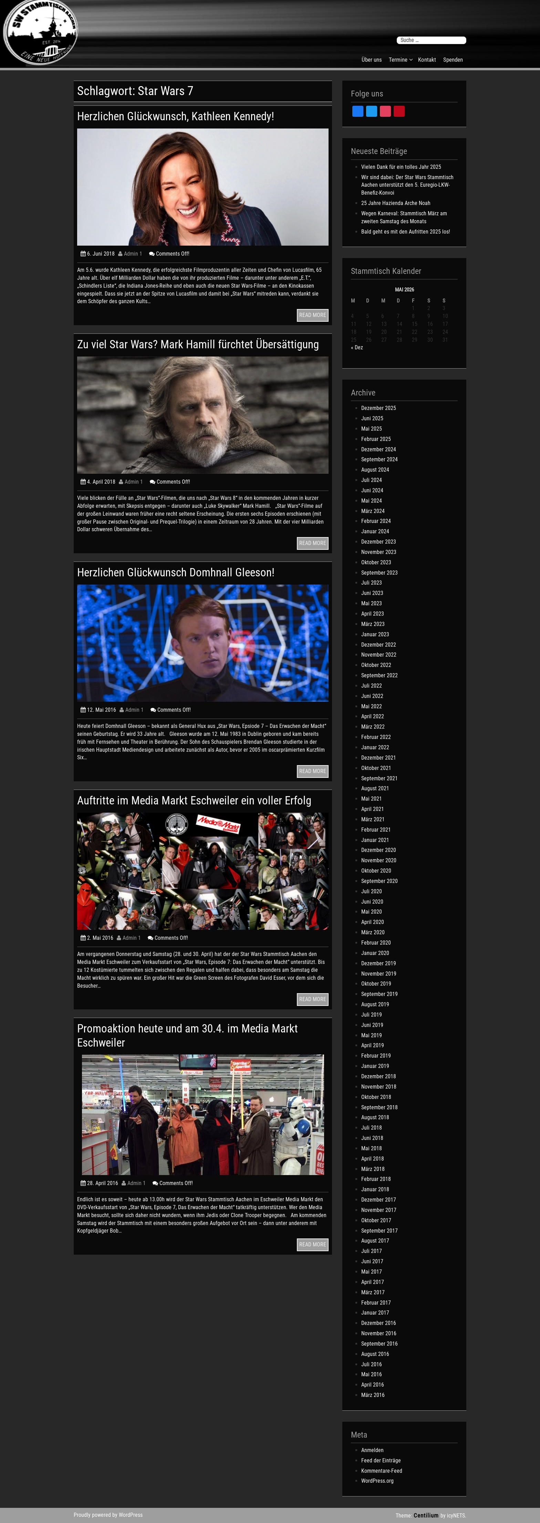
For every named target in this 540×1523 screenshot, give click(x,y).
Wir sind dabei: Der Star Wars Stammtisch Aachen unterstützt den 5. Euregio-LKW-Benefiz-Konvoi (407, 185)
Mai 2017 (371, 1271)
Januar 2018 (375, 1189)
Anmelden (372, 1450)
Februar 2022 (376, 737)
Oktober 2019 (376, 983)
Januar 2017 (375, 1312)
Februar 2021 (376, 829)
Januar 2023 (375, 634)
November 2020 (378, 860)
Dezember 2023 (378, 541)
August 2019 (375, 1004)
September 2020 (379, 881)
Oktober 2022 (376, 665)
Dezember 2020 (378, 850)
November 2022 (378, 654)
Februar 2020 (376, 942)
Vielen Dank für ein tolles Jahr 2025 (401, 167)
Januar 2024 (375, 531)
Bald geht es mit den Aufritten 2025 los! (405, 231)
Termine (398, 59)
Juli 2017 (371, 1251)
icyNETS (456, 1515)
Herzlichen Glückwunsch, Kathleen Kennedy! (187, 116)
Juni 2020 (372, 901)
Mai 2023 (371, 603)
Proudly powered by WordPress (108, 1515)
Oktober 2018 (376, 1097)
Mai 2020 (371, 911)
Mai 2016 (371, 1374)
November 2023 (378, 552)
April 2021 (372, 809)
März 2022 (373, 726)
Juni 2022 (372, 696)
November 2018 (378, 1086)
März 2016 (373, 1395)
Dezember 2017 (378, 1199)
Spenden (453, 59)
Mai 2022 (371, 706)
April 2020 (372, 922)
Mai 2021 (371, 798)
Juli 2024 (371, 480)
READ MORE (312, 315)
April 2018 (372, 1158)
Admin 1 (130, 253)
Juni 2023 (372, 593)
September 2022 (379, 675)
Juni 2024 (372, 490)
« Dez (357, 347)
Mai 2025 (371, 428)
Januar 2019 (375, 1066)
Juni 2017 (372, 1261)
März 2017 (373, 1292)
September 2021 (379, 778)
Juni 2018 (372, 1138)
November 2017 (378, 1210)
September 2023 (379, 572)
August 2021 (375, 788)
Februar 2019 (376, 1055)
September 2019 (379, 994)
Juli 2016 (371, 1364)
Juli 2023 (371, 582)
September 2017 (379, 1230)
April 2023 (372, 613)
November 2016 (378, 1333)
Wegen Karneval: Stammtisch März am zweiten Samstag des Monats (404, 217)
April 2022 (372, 716)
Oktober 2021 (376, 768)
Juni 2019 (372, 1025)
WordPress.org (377, 1481)
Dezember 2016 (378, 1323)
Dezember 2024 (378, 449)
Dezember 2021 (378, 757)
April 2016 (372, 1384)
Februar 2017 (376, 1302)
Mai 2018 (371, 1148)
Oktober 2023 (376, 562)
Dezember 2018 (378, 1076)
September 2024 (379, 459)
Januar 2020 (375, 953)
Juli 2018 (371, 1127)
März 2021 (373, 819)
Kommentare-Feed (381, 1471)
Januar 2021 (375, 840)
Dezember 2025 (378, 408)
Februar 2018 (376, 1179)
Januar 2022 (375, 747)
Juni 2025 (372, 418)
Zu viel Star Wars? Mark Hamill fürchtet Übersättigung (174, 351)
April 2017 (372, 1282)
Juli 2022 (371, 685)
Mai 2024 (371, 500)
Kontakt (427, 59)
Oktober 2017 (376, 1220)
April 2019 (372, 1045)
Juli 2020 (371, 891)
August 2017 (375, 1240)
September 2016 (379, 1343)
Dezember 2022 (378, 644)
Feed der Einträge (381, 1460)
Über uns (372, 59)
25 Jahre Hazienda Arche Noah (395, 203)
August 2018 (375, 1117)
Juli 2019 (371, 1014)
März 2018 (373, 1169)
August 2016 (375, 1354)
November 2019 (378, 973)
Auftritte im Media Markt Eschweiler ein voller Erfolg (190, 821)
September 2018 (379, 1107)
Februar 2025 (376, 439)
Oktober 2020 (376, 870)
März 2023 (373, 624)
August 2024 (375, 469)
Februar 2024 (376, 521)
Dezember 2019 (378, 963)
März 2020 (373, 932)
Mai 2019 (371, 1035)
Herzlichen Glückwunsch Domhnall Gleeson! (186, 586)
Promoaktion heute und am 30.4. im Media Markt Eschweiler (199, 1063)
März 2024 (373, 511)
